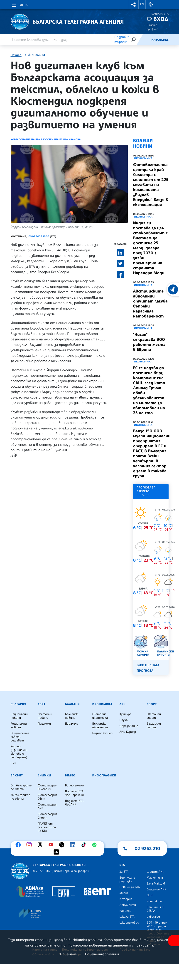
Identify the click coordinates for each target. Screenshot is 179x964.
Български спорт (154, 725)
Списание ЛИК (156, 889)
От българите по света (21, 787)
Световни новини (45, 716)
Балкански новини (72, 716)
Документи (128, 905)
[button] (133, 4)
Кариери (126, 911)
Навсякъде (159, 40)
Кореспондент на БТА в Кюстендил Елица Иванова (46, 139)
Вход (161, 19)
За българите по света (20, 796)
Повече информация (102, 954)
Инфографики (104, 775)
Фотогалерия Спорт (47, 816)
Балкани (72, 704)
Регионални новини (19, 725)
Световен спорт (154, 716)
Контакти (154, 901)
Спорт (152, 704)
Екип (150, 895)
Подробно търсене (121, 39)
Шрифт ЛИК (155, 872)
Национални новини (19, 716)
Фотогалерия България (47, 787)
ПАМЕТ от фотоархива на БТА (47, 827)
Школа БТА (127, 917)
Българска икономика (100, 725)
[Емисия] (144, 39)
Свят (42, 704)
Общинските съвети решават (20, 736)
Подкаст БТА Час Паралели (74, 793)
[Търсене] (133, 39)
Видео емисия (75, 785)
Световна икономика (100, 716)
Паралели (44, 724)
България (18, 704)
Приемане (68, 954)
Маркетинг (155, 878)
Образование (129, 726)
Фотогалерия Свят (47, 796)
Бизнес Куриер (102, 733)
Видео (70, 775)
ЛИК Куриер (128, 732)
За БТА (124, 872)
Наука (124, 720)
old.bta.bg (153, 917)
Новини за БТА (130, 887)
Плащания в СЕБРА (155, 909)
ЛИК (123, 704)
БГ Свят (17, 775)
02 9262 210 (147, 848)
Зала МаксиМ (156, 883)
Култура (126, 714)
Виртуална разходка (127, 879)
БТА (122, 865)
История (126, 899)
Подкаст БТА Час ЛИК (74, 802)
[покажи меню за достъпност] (173, 940)
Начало (16, 55)
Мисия (124, 893)
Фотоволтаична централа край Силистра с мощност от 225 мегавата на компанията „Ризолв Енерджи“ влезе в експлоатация (150, 184)
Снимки (44, 775)
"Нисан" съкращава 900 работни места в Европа (149, 342)
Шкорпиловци (129, 922)
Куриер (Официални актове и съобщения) (19, 752)
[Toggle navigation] (19, 4)
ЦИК (14, 763)
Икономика (36, 55)
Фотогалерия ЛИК (47, 806)
